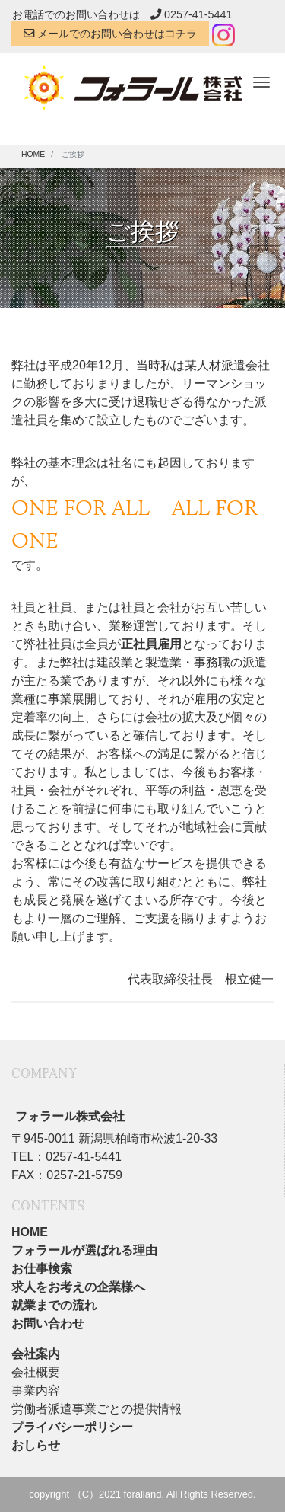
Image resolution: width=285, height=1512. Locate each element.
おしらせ (35, 1445)
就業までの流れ (54, 1305)
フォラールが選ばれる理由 (84, 1250)
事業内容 (35, 1390)
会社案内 (35, 1353)
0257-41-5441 (191, 14)
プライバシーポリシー (72, 1427)
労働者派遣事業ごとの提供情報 (96, 1408)
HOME (29, 1232)
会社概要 (35, 1372)
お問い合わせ (47, 1323)
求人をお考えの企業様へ (78, 1286)
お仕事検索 (41, 1268)
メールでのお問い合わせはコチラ (110, 33)
